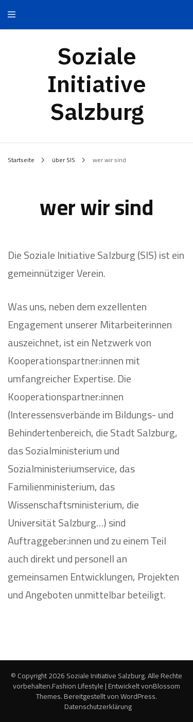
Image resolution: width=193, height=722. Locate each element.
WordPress (137, 696)
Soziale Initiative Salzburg (96, 83)
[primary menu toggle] (14, 15)
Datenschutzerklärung (98, 706)
